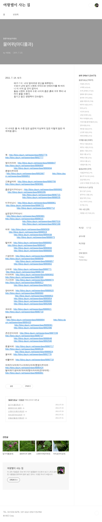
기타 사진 (84, 209)
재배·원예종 (86, 136)
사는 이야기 (86, 202)
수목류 (85, 87)
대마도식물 (85, 161)
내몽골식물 (85, 165)
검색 (91, 5)
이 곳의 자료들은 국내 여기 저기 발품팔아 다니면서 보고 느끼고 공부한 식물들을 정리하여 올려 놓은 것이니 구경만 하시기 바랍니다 (32, 473)
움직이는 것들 (86, 195)
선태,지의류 (85, 115)
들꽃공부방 (85, 169)
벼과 (83, 108)
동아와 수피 (86, 98)
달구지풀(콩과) (14, 405)
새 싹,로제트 (87, 91)
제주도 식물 (86, 147)
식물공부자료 (86, 173)
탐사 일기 (85, 191)
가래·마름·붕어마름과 (88, 122)
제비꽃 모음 (86, 129)
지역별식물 (86, 140)
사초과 (84, 112)
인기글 (88, 228)
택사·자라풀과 (86, 119)
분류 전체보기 (87, 76)
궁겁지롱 (85, 180)
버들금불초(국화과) (16, 418)
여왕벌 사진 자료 (87, 213)
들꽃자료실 (12, 400)
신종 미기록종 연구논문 (89, 183)
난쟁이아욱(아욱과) (16, 411)
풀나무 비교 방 (87, 176)
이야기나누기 (86, 187)
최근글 (81, 228)
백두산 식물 (86, 144)
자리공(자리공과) (15, 415)
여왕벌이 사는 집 (16, 5)
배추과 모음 (86, 105)
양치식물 (85, 125)
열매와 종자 (86, 94)
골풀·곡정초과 (86, 101)
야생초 (21, 400)
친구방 (84, 205)
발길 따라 (85, 198)
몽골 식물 (85, 154)
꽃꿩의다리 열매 (15, 408)
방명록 (16, 14)
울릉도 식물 (86, 151)
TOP (97, 513)
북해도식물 (86, 158)
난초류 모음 (86, 132)
